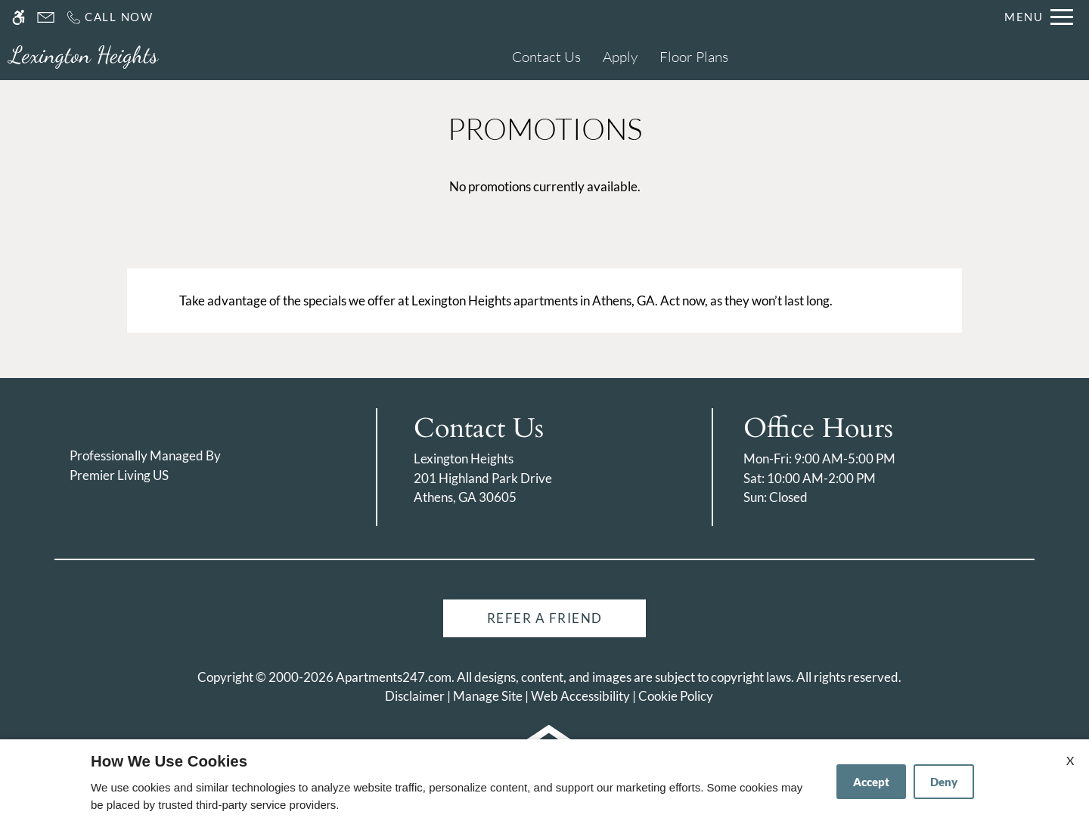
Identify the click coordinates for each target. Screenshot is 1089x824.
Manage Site (488, 696)
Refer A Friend (545, 618)
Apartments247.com (393, 677)
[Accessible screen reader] (18, 17)
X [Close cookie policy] (1070, 760)
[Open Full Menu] (1038, 17)
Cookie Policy (675, 696)
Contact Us (546, 57)
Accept (871, 781)
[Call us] (109, 17)
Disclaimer (415, 696)
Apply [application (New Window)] (620, 57)
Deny (943, 781)
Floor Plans (693, 57)
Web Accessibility (580, 696)
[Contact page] (46, 17)
